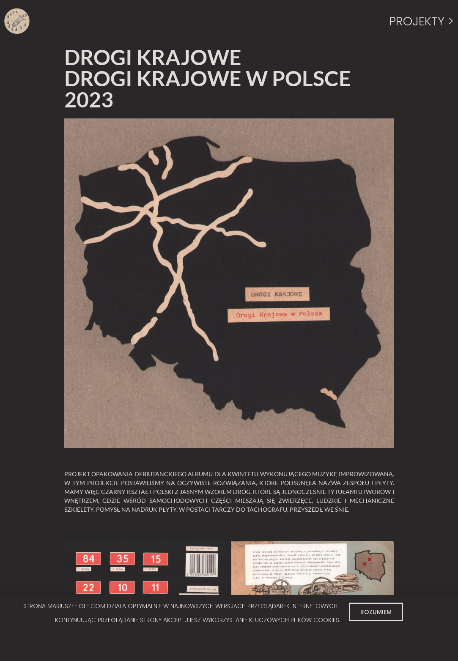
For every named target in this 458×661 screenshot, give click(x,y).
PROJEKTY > (421, 21)
